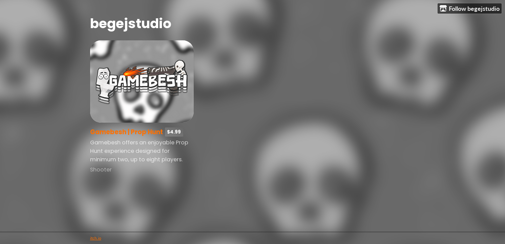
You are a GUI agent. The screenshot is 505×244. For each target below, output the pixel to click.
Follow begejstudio (470, 9)
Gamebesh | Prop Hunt (126, 132)
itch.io (95, 238)
